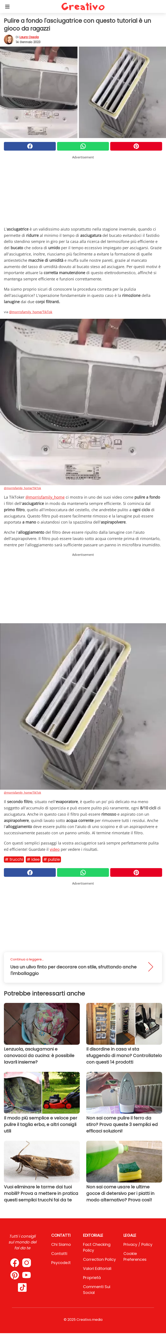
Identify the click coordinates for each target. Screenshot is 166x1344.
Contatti (59, 1253)
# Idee (33, 859)
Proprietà (92, 1277)
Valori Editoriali (97, 1268)
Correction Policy (99, 1259)
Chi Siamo (61, 1244)
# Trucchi (14, 859)
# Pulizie (51, 859)
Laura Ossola (29, 37)
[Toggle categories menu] (7, 6)
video (55, 849)
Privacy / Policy (137, 1244)
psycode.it (61, 1262)
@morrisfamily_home (45, 497)
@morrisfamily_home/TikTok (30, 312)
